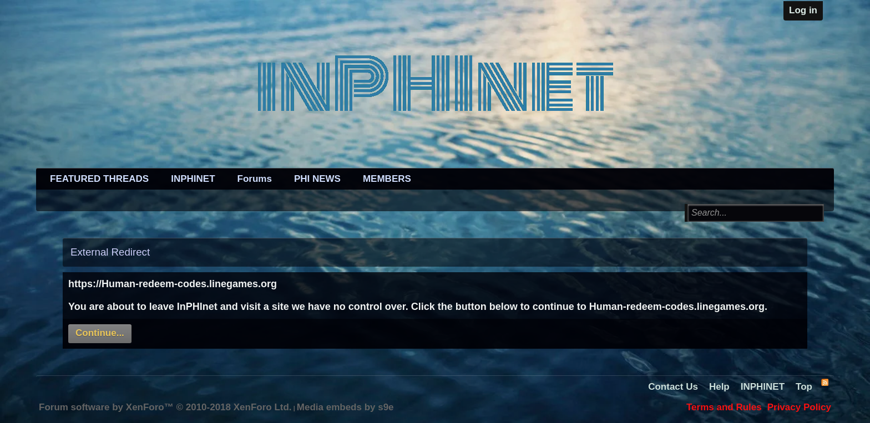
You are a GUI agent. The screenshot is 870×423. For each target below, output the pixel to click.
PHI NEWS (317, 179)
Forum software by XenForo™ (165, 407)
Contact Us (673, 386)
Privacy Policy (799, 407)
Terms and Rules (724, 407)
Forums (254, 179)
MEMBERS (387, 179)
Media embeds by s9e (345, 407)
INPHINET (193, 179)
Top (804, 386)
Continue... (99, 333)
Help (719, 386)
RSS (824, 382)
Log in (803, 10)
